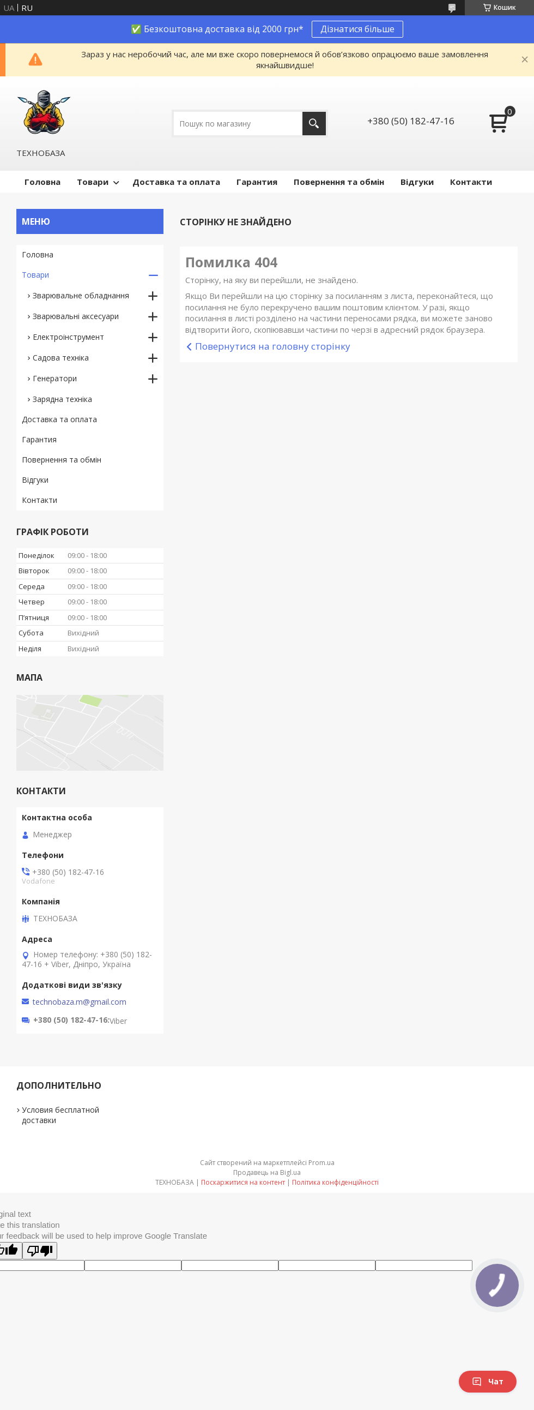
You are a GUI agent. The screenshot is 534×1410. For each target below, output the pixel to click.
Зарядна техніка (62, 399)
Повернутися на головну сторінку (272, 346)
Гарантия (256, 181)
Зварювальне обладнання (81, 295)
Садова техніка (61, 357)
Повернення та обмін (339, 181)
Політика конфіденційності (335, 1182)
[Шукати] (314, 123)
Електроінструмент (68, 337)
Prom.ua (321, 1162)
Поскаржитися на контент (243, 1182)
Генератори (55, 378)
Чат (487, 1381)
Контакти (471, 181)
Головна (42, 181)
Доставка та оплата (176, 181)
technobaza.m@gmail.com (79, 1002)
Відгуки (417, 181)
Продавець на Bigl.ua (267, 1172)
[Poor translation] (39, 1250)
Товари (92, 181)
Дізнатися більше (357, 29)
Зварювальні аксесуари (76, 316)
